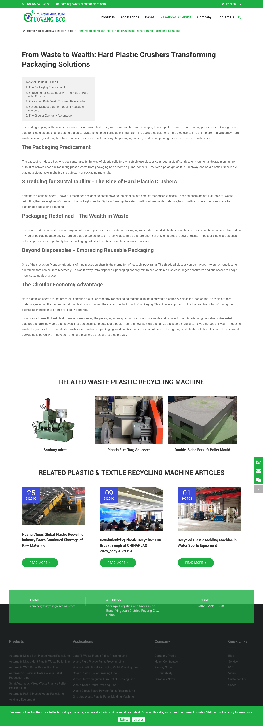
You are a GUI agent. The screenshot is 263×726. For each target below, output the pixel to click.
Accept (138, 719)
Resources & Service (175, 17)
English (231, 4)
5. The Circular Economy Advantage (49, 115)
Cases (150, 17)
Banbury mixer (55, 450)
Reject (124, 719)
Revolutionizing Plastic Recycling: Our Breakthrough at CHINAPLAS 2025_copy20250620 (130, 545)
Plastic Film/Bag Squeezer (128, 450)
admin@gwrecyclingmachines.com (81, 4)
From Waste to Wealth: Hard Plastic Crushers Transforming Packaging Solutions (128, 31)
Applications (130, 17)
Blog (70, 31)
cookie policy (226, 712)
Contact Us (225, 17)
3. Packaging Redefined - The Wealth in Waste (55, 101)
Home (31, 31)
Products (108, 17)
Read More (40, 563)
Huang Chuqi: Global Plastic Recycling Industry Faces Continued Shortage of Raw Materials (52, 540)
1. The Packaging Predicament (45, 87)
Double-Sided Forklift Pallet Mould (202, 450)
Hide (53, 82)
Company (204, 17)
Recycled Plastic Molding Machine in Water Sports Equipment (207, 543)
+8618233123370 (36, 4)
